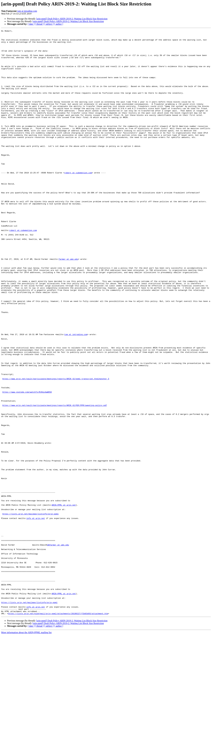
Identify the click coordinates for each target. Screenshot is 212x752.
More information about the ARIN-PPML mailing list (26, 749)
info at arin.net (35, 616)
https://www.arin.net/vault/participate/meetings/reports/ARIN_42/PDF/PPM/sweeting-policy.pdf (54, 480)
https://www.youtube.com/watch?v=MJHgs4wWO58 (27, 464)
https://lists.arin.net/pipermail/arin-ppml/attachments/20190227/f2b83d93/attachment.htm (58, 730)
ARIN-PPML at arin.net (64, 600)
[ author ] (58, 24)
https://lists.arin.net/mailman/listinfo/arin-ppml (30, 610)
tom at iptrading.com (27, 11)
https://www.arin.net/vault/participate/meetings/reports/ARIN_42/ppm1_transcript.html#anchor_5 (55, 448)
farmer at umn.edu (68, 305)
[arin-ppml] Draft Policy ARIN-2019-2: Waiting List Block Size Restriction (71, 18)
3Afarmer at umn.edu (58, 648)
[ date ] (31, 24)
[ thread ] (39, 24)
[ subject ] (49, 24)
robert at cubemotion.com (78, 201)
